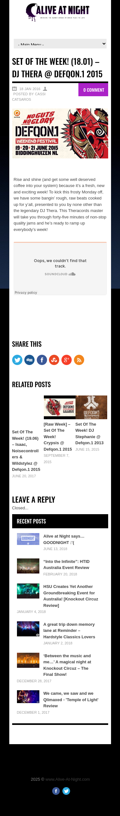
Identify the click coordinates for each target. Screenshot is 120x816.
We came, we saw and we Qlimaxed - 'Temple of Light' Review (71, 699)
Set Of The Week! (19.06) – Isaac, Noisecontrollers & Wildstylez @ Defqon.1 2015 (26, 450)
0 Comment (93, 89)
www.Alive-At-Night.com (67, 779)
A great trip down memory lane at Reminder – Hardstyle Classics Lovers (69, 630)
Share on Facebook (21, 311)
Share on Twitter (36, 311)
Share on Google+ (51, 311)
